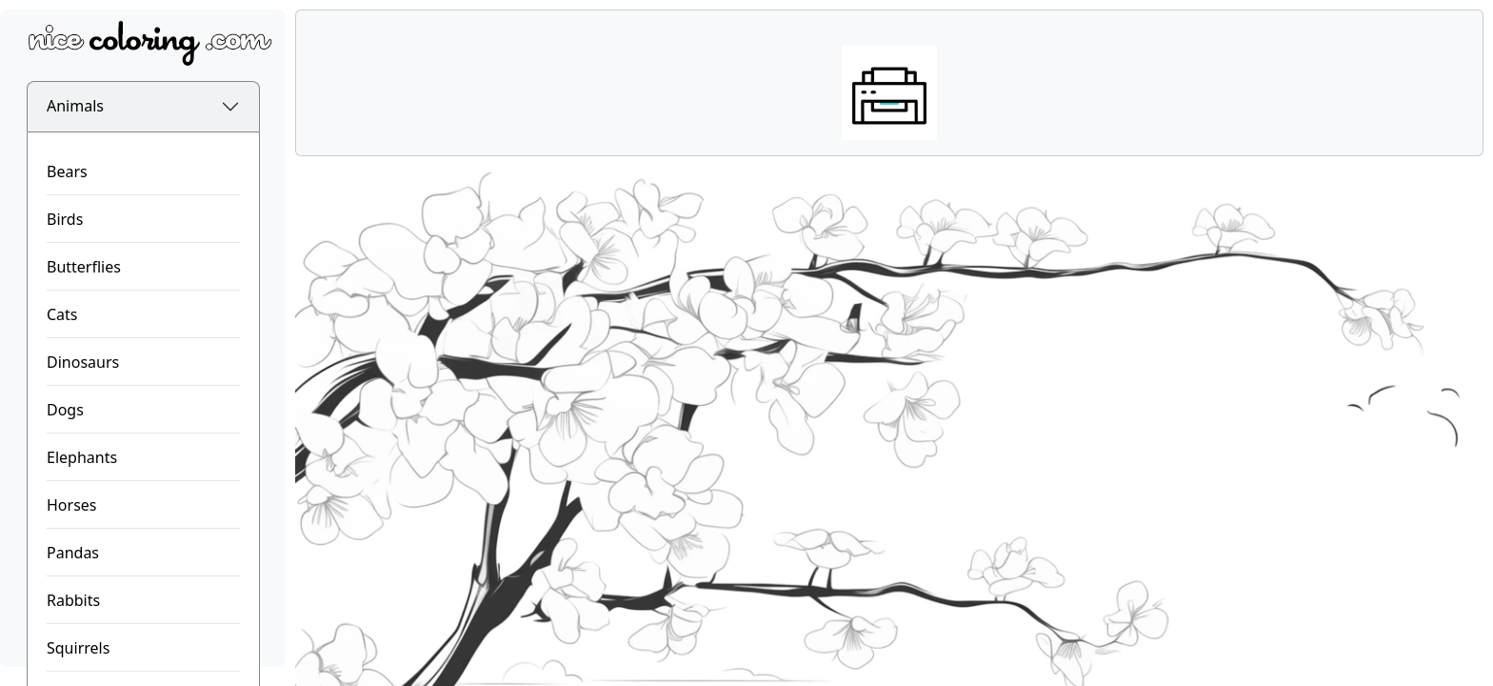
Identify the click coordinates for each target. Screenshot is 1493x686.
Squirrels (78, 647)
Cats (62, 314)
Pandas (73, 552)
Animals (75, 105)
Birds (65, 219)
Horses (72, 504)
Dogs (65, 409)
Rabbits (73, 600)
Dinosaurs (83, 362)
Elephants (82, 457)
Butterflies (84, 266)
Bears (67, 171)
